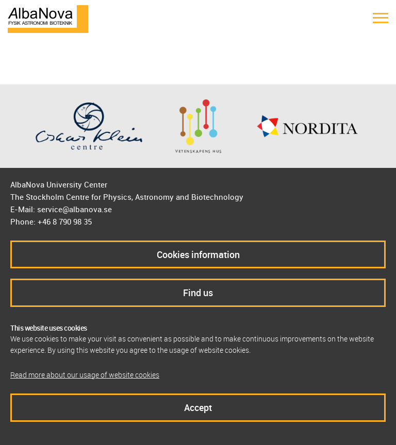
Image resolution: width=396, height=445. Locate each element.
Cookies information (198, 254)
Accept (198, 407)
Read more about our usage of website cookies (84, 375)
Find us (198, 292)
